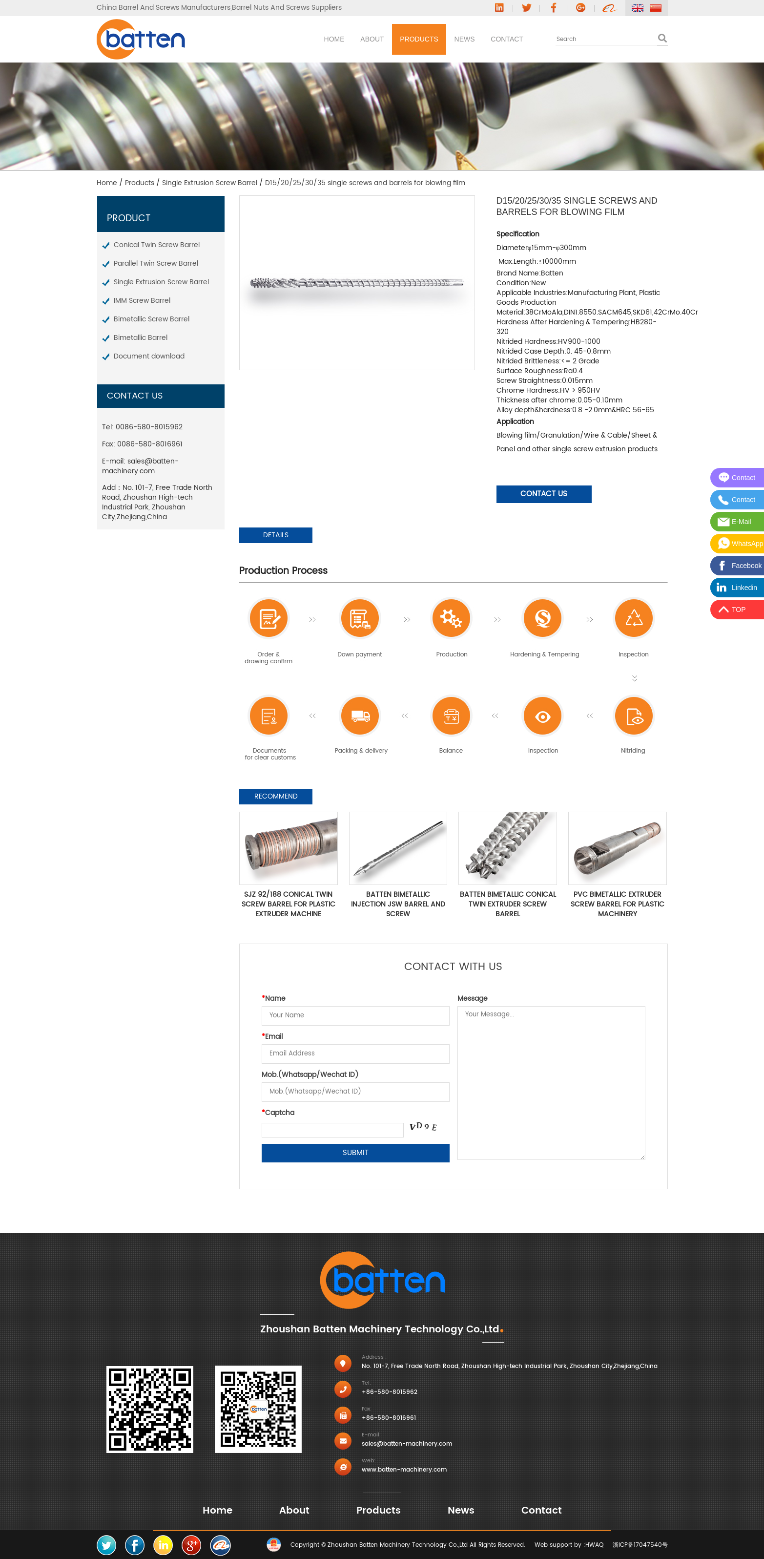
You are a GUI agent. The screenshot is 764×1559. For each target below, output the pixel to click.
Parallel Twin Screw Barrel (156, 263)
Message (472, 999)
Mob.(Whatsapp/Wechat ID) (310, 1075)
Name (274, 999)
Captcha (278, 1113)
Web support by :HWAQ (569, 1545)
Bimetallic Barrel (140, 337)
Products (373, 39)
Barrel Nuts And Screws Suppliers (287, 7)
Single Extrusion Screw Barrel (209, 183)
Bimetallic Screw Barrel (151, 319)
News (437, 39)
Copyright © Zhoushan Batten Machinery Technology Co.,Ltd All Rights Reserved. (407, 1545)
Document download (149, 356)
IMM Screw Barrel (142, 300)
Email (272, 1037)
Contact (498, 39)
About (308, 39)
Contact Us (543, 494)
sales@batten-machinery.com (140, 466)
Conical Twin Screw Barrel (157, 245)
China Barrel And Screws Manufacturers (163, 7)
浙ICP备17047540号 (640, 1545)
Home (252, 39)
